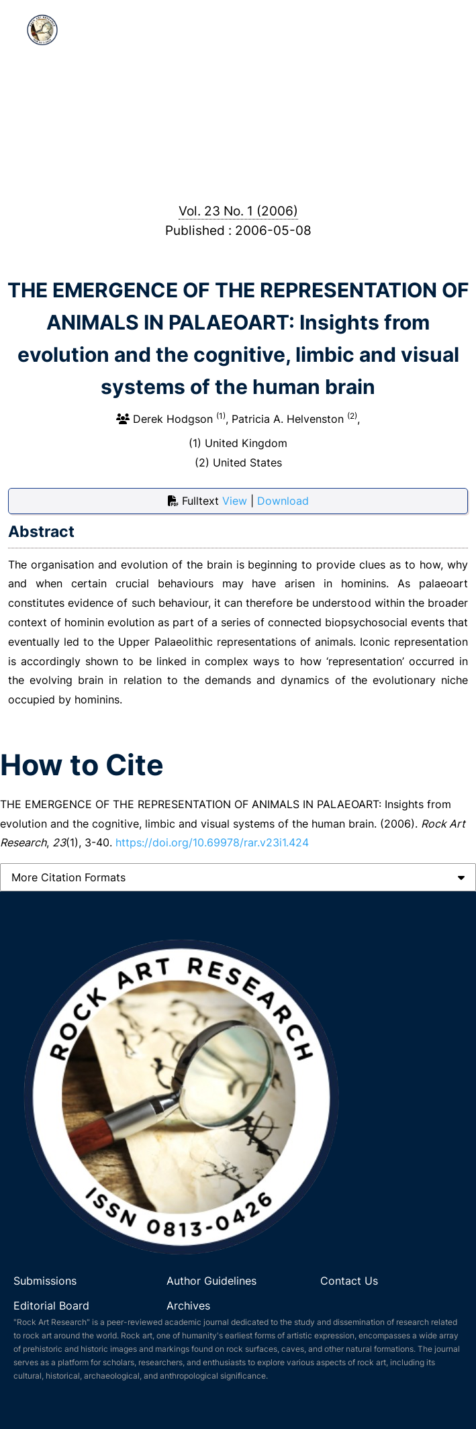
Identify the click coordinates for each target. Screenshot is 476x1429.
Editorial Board (51, 1305)
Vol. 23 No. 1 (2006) (238, 211)
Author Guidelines (213, 1280)
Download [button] (283, 500)
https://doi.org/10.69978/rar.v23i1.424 (212, 842)
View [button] (236, 500)
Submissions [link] (45, 1280)
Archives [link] (188, 1305)
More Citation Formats (68, 877)
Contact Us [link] (349, 1280)
